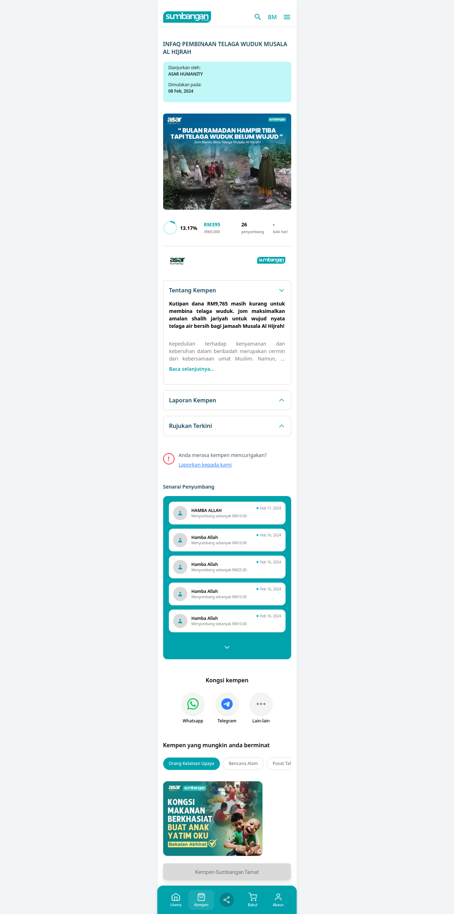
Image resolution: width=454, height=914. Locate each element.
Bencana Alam (243, 763)
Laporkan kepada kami (205, 464)
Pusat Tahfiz (285, 763)
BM (272, 17)
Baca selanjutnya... (191, 368)
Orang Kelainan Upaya (191, 763)
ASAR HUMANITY (185, 74)
